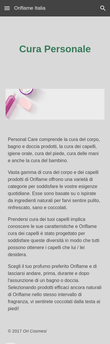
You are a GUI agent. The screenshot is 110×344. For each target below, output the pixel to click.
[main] (55, 49)
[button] (7, 8)
